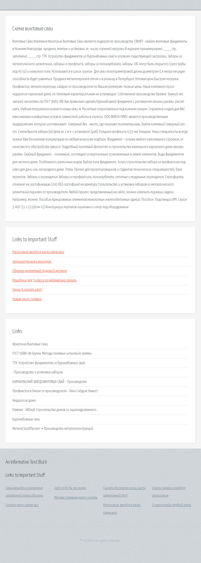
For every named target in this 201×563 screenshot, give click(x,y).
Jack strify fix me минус (70, 488)
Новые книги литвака (27, 299)
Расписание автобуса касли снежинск (38, 252)
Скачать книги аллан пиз (22, 505)
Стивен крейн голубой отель (171, 505)
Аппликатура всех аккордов (31, 262)
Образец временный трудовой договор (39, 271)
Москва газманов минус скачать (75, 498)
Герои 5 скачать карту (27, 290)
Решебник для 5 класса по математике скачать (44, 280)
